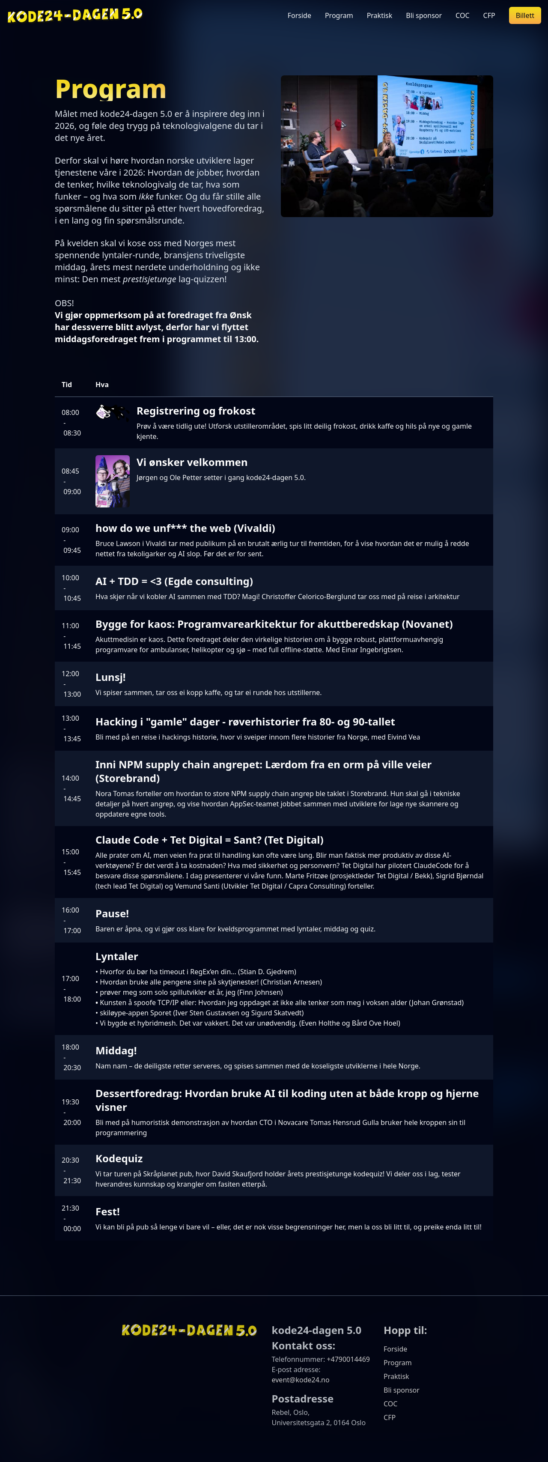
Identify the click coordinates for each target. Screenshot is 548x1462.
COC (462, 15)
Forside (299, 15)
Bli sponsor (424, 15)
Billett (525, 15)
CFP (489, 15)
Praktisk (380, 15)
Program (339, 15)
